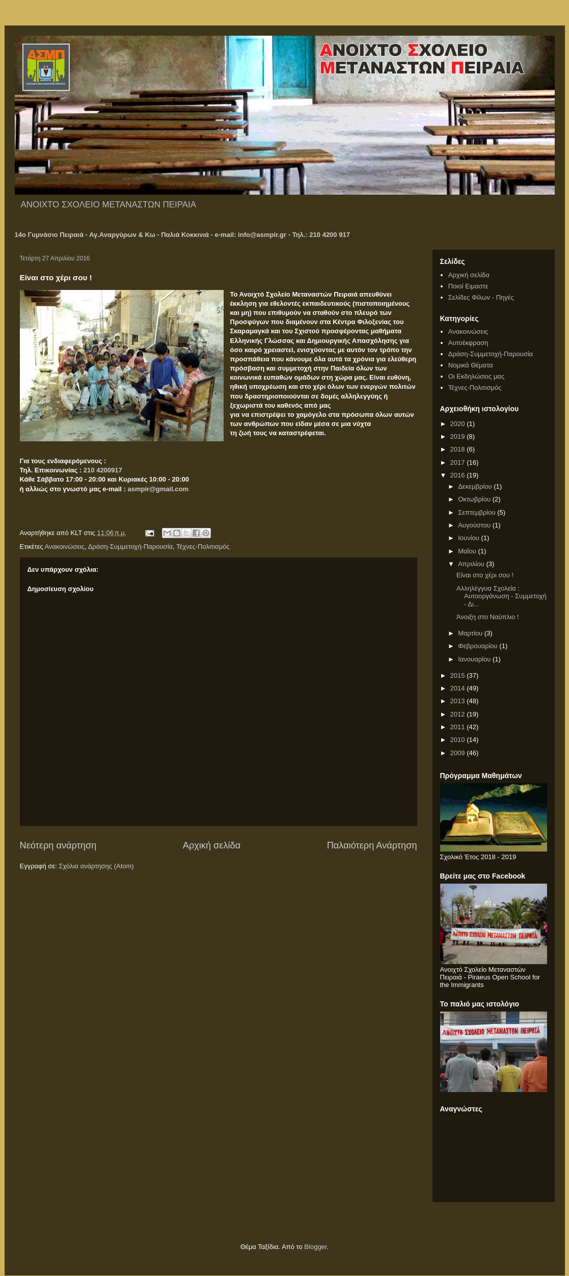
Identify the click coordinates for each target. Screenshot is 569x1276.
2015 (458, 675)
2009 (458, 753)
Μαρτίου (471, 633)
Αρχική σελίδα (211, 845)
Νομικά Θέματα (470, 365)
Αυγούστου (475, 525)
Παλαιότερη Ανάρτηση (372, 845)
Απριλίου (472, 564)
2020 (458, 424)
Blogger (315, 1247)
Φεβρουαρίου (478, 646)
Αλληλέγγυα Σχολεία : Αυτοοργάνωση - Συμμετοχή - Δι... (501, 596)
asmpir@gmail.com (158, 489)
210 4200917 (103, 470)
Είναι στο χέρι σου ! (484, 575)
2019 (458, 436)
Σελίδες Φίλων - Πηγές (481, 297)
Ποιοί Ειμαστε (468, 286)
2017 (458, 462)
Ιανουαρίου (475, 659)
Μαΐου (468, 551)
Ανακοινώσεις (65, 546)
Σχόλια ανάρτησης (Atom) (96, 866)
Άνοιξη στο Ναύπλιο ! (487, 617)
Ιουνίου (469, 538)
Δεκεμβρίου (476, 486)
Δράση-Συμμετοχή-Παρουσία (130, 546)
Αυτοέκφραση (468, 343)
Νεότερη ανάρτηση (58, 845)
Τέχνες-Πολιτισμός (203, 546)
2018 (458, 449)
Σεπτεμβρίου (477, 512)
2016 (458, 475)
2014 (458, 688)
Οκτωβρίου (475, 499)
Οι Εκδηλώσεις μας (476, 376)
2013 (458, 701)
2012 (458, 714)
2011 (458, 727)
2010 (458, 739)
